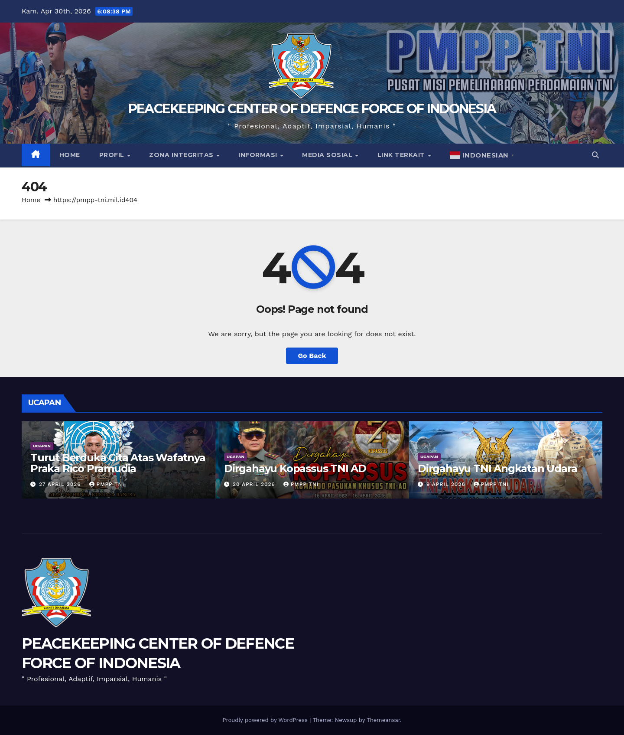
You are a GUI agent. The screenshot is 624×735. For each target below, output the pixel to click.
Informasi (258, 155)
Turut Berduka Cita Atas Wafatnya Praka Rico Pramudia (117, 463)
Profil (113, 155)
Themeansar (383, 720)
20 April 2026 (255, 484)
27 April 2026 (61, 484)
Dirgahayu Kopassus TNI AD (295, 468)
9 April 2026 (447, 484)
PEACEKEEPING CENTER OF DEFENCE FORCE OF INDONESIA (312, 109)
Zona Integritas (182, 155)
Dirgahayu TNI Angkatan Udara (497, 468)
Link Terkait (402, 155)
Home (69, 155)
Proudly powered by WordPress (265, 720)
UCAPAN (42, 445)
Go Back (312, 355)
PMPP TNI (106, 484)
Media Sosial (328, 155)
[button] (595, 155)
